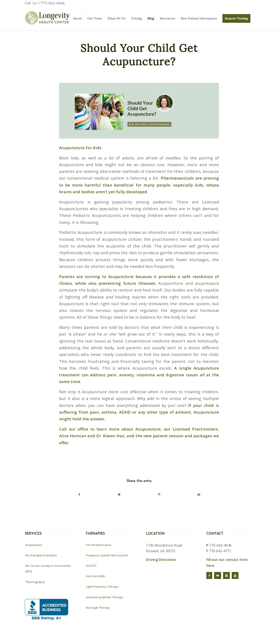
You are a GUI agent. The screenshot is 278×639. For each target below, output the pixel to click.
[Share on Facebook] (79, 494)
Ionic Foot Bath (95, 576)
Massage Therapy (98, 608)
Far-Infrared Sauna (98, 545)
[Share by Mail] (199, 494)
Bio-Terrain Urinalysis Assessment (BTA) (48, 568)
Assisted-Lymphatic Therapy (104, 597)
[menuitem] (77, 19)
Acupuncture (33, 545)
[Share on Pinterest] (159, 494)
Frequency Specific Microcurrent (107, 555)
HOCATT (91, 566)
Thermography (35, 582)
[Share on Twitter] (119, 494)
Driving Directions (161, 559)
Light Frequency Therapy (102, 586)
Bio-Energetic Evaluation (41, 555)
